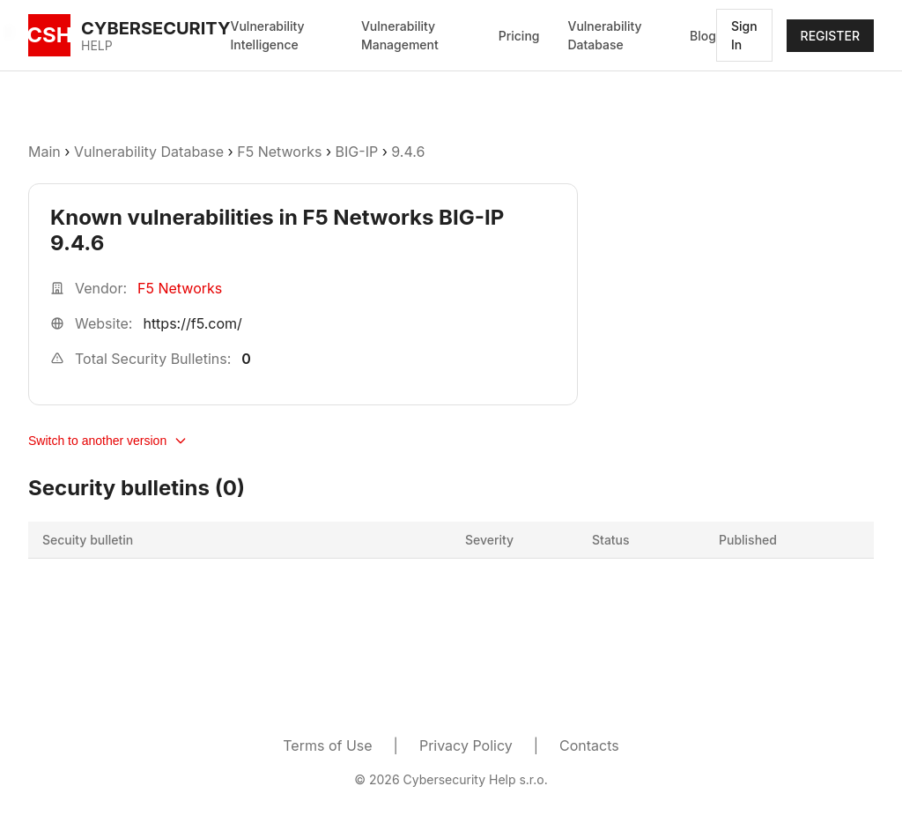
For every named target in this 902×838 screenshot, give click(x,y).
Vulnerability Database (604, 35)
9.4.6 (408, 151)
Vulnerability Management (400, 35)
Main (44, 151)
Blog (703, 35)
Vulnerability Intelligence (268, 35)
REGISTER (830, 35)
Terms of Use (327, 745)
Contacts (589, 745)
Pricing (519, 35)
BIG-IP (357, 151)
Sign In (744, 35)
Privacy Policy (466, 745)
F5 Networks (279, 151)
